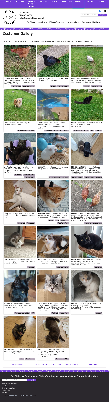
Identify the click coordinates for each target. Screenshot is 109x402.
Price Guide (5, 386)
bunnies (99, 177)
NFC (91, 130)
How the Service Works (31, 4)
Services (43, 2)
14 (56, 364)
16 (61, 364)
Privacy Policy (6, 390)
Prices (54, 2)
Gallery (78, 2)
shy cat (50, 220)
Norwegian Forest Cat (80, 130)
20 (70, 364)
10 (47, 364)
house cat (21, 223)
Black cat (98, 267)
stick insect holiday (51, 130)
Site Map (4, 392)
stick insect (64, 130)
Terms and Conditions (8, 388)
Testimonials (67, 2)
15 (59, 364)
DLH (57, 220)
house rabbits (89, 177)
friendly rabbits (77, 177)
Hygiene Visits (72, 22)
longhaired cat (63, 223)
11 (49, 364)
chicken (53, 86)
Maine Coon (64, 313)
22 (75, 364)
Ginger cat (64, 220)
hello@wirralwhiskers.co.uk (31, 18)
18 (66, 364)
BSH (66, 359)
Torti (21, 359)
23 (77, 364)
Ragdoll (99, 313)
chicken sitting (63, 86)
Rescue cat (30, 223)
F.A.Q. (101, 2)
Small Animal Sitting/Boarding (51, 22)
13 (54, 364)
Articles (90, 2)
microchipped (29, 177)
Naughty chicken (28, 86)
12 (52, 364)
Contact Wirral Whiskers (9, 384)
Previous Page (17, 364)
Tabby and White (62, 267)
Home (8, 2)
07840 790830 (25, 15)
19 (68, 364)
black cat (18, 174)
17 (63, 364)
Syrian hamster (54, 177)
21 (73, 364)
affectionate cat (28, 174)
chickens (88, 223)
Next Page (93, 364)
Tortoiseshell (30, 359)
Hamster (65, 177)
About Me (20, 2)
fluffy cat (98, 130)
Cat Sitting (31, 22)
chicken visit (22, 130)
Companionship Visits (91, 22)
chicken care (16, 86)
